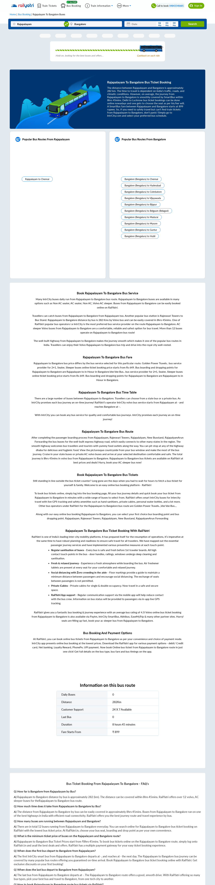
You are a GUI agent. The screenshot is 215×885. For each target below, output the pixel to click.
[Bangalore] (95, 24)
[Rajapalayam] (38, 24)
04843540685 (176, 5)
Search (192, 24)
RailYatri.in (72, 830)
